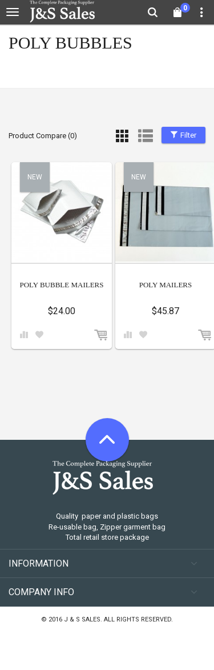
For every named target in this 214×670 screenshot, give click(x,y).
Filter (183, 135)
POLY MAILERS (165, 284)
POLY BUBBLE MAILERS (61, 284)
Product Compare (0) (43, 135)
